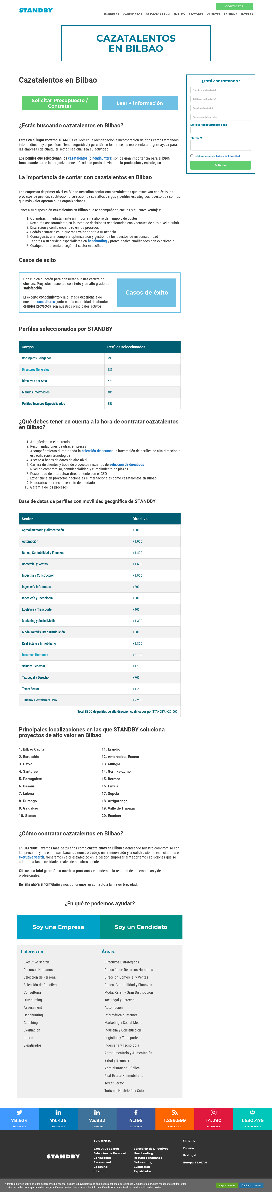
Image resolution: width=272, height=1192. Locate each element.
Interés (247, 14)
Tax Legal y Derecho (119, 1000)
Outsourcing (33, 1000)
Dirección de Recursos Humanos (128, 969)
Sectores (196, 14)
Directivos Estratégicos (121, 962)
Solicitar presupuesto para (208, 124)
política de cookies (151, 1187)
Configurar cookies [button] (251, 1185)
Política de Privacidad (228, 156)
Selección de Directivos (41, 985)
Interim (29, 1037)
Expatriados (33, 1045)
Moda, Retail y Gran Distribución (128, 992)
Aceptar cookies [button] (226, 1185)
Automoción (113, 1007)
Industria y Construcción (122, 1030)
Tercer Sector (114, 1083)
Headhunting (33, 1015)
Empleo (179, 14)
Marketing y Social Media (123, 1022)
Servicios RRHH (158, 14)
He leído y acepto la (217, 156)
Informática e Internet (120, 1015)
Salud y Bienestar (117, 1060)
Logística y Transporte (121, 1037)
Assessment (33, 1007)
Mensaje (196, 137)
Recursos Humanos (38, 969)
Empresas (111, 14)
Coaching (31, 1022)
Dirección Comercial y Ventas (126, 977)
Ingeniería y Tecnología (121, 1045)
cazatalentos (77, 158)
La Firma (230, 14)
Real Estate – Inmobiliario (124, 1075)
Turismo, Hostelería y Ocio (124, 1090)
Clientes (213, 14)
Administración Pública (122, 1068)
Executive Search (36, 962)
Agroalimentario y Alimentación (128, 1053)
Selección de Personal (40, 977)
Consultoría (32, 992)
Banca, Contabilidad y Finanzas (128, 985)
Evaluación (32, 1030)
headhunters (101, 158)
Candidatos (132, 14)
